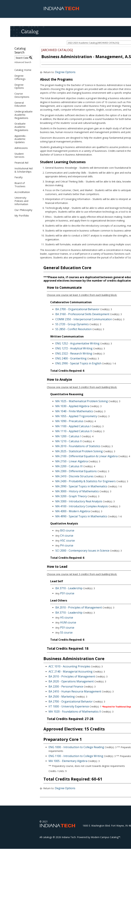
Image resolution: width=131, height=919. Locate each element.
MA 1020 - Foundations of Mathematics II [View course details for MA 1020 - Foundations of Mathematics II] (75, 711)
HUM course (68, 622)
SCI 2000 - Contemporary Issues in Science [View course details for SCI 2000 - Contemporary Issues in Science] (82, 550)
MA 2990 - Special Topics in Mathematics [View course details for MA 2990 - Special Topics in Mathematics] (81, 486)
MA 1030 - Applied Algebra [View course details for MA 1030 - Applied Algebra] (72, 406)
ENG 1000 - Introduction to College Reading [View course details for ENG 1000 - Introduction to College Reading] (76, 747)
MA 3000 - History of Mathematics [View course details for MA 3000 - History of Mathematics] (77, 491)
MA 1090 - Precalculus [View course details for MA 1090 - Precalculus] (69, 421)
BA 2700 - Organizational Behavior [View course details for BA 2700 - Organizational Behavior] (77, 309)
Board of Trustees (19, 184)
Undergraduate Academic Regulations (23, 115)
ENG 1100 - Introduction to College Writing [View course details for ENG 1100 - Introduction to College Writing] (76, 756)
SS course (66, 632)
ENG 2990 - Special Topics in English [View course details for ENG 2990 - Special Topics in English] (78, 363)
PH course (66, 545)
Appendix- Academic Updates (20, 139)
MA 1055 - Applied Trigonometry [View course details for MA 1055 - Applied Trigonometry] (76, 416)
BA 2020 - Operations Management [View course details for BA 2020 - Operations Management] (71, 681)
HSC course (67, 540)
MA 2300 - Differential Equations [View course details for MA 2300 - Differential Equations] (76, 471)
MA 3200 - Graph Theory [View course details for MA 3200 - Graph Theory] (71, 496)
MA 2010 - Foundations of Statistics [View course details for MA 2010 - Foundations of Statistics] (77, 446)
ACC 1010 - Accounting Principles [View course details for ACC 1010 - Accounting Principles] (69, 666)
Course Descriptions (21, 95)
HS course (66, 617)
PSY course (67, 593)
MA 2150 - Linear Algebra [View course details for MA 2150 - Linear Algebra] (71, 461)
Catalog (29, 31)
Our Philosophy (23, 210)
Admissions (21, 148)
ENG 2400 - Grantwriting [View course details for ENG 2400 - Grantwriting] (71, 358)
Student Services (19, 155)
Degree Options (19, 86)
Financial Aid (21, 162)
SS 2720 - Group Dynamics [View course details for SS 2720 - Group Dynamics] (72, 324)
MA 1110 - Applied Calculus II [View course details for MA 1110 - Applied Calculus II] (73, 431)
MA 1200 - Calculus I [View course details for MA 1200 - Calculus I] (68, 436)
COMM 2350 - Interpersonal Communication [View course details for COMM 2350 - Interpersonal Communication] (83, 319)
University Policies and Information (21, 201)
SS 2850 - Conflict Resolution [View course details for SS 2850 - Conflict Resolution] (73, 329)
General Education (20, 104)
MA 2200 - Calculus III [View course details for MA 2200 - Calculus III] (69, 466)
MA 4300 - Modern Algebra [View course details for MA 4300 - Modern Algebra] (72, 511)
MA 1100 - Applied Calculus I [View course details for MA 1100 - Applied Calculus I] (73, 426)
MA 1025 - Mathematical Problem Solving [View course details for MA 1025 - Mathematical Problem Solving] (81, 401)
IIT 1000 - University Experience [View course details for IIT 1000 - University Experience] (69, 706)
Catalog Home (22, 70)
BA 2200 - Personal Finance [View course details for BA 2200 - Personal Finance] (66, 686)
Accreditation (22, 192)
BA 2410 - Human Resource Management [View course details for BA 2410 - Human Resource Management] (75, 691)
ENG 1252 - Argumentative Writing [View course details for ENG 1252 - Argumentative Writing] (77, 343)
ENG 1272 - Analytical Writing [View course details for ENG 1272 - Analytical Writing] (74, 348)
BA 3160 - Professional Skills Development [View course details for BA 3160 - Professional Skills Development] (82, 314)
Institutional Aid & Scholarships (23, 170)
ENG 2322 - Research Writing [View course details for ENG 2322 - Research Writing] (73, 353)
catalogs (47, 837)
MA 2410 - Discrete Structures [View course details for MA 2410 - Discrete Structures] (74, 476)
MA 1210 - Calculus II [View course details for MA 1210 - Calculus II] (68, 441)
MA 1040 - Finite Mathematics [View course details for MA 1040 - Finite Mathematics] (74, 411)
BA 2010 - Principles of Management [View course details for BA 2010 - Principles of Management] (78, 607)
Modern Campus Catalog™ (105, 837)
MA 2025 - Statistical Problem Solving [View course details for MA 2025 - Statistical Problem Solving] (79, 451)
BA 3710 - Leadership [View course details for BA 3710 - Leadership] (68, 588)
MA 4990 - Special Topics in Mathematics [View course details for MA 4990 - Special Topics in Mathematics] (81, 516)
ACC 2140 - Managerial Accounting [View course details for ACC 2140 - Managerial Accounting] (71, 671)
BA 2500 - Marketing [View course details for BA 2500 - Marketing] (62, 696)
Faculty (18, 177)
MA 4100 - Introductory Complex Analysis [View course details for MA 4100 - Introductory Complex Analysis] (81, 506)
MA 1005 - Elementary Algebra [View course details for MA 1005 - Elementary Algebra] (68, 761)
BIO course (67, 530)
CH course (66, 535)
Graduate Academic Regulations (21, 127)
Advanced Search (22, 62)
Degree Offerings (20, 77)
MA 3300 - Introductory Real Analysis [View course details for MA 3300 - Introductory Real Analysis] (78, 501)
